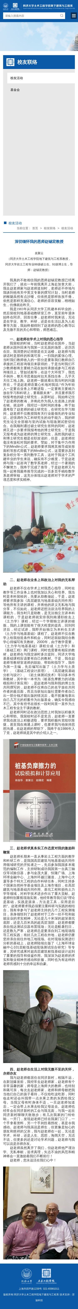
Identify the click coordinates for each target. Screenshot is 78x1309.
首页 (35, 228)
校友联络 (50, 228)
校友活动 (16, 78)
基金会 (15, 89)
